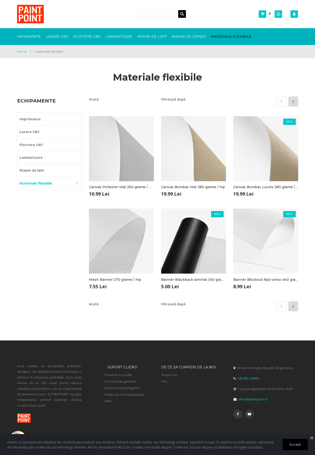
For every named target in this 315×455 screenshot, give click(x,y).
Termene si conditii (118, 374)
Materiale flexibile (50, 51)
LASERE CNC (57, 37)
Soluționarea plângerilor (122, 388)
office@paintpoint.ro (252, 399)
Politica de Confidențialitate (124, 394)
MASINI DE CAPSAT (189, 37)
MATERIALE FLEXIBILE (231, 37)
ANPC (108, 401)
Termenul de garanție (112, 381)
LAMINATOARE (119, 37)
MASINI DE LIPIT (152, 37)
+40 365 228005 (248, 378)
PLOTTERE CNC (87, 37)
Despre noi (169, 374)
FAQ (164, 381)
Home (22, 51)
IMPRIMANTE (29, 37)
